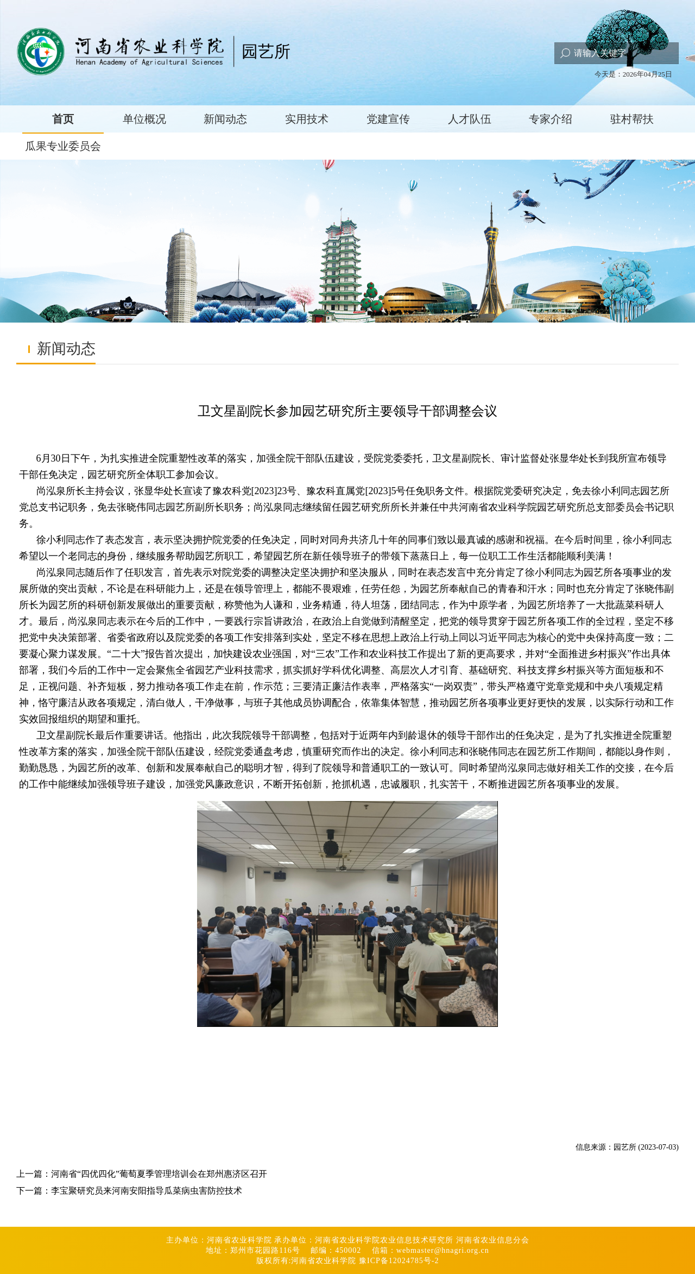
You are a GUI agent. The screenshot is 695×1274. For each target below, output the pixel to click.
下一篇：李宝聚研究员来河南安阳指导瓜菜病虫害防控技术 (129, 1190)
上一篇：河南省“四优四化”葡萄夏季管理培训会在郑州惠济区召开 (141, 1173)
